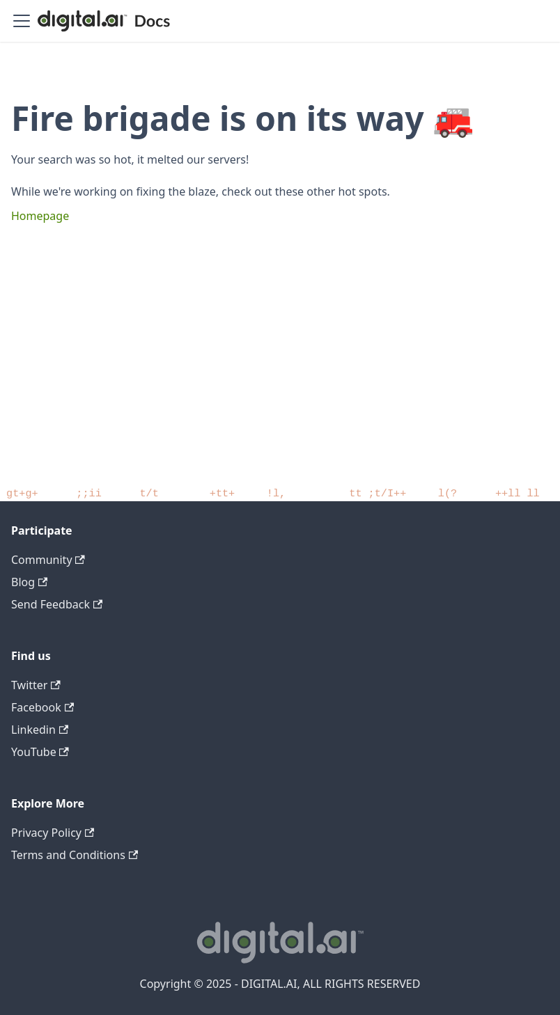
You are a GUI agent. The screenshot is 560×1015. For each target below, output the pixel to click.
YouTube (40, 752)
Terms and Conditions (74, 855)
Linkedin (39, 729)
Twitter (36, 685)
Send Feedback (56, 604)
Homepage (40, 215)
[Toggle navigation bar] (21, 20)
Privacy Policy (52, 832)
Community (48, 559)
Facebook (42, 707)
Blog (29, 582)
